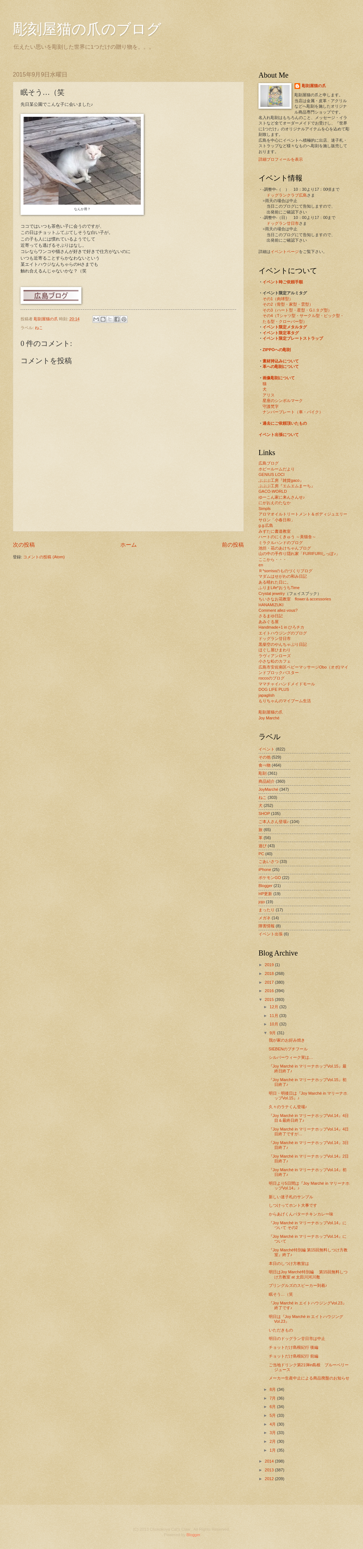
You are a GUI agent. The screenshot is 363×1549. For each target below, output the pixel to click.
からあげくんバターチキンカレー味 (301, 1214)
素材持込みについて (281, 361)
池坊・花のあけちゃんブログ (284, 548)
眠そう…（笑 (281, 1294)
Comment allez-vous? (278, 610)
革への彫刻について (281, 366)
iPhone (264, 869)
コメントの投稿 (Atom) (44, 557)
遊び (262, 846)
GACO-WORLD (272, 491)
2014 (270, 1461)
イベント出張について (278, 434)
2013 (270, 1470)
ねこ (39, 327)
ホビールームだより (276, 469)
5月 (273, 1415)
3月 (273, 1432)
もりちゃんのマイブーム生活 (284, 701)
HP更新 (265, 893)
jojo (261, 902)
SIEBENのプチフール (288, 1049)
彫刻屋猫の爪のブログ (87, 29)
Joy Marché (268, 718)
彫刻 (262, 773)
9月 (273, 1033)
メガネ (264, 918)
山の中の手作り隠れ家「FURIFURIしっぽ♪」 (299, 553)
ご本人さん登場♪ (273, 821)
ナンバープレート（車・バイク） (293, 412)
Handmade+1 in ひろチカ (281, 627)
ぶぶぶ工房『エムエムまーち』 (286, 486)
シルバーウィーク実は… (291, 1057)
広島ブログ (268, 463)
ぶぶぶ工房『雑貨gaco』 (281, 480)
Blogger (265, 885)
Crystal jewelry (271, 593)
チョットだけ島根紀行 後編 (293, 1347)
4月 (273, 1424)
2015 (270, 999)
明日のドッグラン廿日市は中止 (297, 1338)
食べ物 (264, 765)
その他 (264, 757)
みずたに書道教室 (274, 531)
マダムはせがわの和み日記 (282, 576)
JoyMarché (268, 789)
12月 (274, 1007)
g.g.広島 (265, 525)
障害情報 (266, 926)
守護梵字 (271, 406)
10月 (274, 1024)
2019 (270, 964)
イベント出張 (270, 934)
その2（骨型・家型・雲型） (288, 304)
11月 (274, 1015)
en (260, 565)
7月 (273, 1398)
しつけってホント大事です (293, 1205)
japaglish (266, 695)
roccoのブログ (271, 678)
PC (261, 854)
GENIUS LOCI (271, 474)
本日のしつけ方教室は (289, 1263)
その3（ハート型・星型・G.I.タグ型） (297, 310)
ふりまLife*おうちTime (279, 587)
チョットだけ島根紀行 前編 (293, 1356)
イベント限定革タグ (281, 333)
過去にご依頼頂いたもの (285, 423)
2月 (273, 1441)
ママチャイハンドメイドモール (286, 684)
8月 (273, 1389)
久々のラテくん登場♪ (288, 1107)
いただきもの (281, 1330)
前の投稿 (233, 544)
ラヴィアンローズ (274, 656)
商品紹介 (266, 781)
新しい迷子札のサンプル (291, 1197)
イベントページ (285, 251)
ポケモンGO (269, 877)
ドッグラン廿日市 (283, 223)
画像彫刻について (279, 378)
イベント (266, 749)
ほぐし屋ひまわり (274, 650)
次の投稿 (24, 544)
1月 (273, 1450)
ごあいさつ (268, 861)
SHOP (264, 813)
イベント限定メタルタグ (285, 327)
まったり (266, 910)
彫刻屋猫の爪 (46, 319)
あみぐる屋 (268, 621)
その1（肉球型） (278, 299)
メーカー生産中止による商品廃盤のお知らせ (309, 1378)
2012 (270, 1479)
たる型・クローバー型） (285, 321)
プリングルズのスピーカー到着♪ (298, 1285)
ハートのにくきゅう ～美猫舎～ (287, 537)
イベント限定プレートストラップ (293, 338)
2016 (270, 990)
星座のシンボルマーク (283, 400)
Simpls (264, 508)
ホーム (128, 544)
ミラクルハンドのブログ (280, 542)
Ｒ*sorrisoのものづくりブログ (285, 571)
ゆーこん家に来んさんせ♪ (281, 497)
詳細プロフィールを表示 (280, 159)
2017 (270, 982)
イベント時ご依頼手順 (283, 282)
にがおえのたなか (274, 502)
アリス (269, 395)
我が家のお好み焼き (287, 1040)
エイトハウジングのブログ (282, 633)
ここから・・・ (272, 559)
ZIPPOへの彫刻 (277, 349)
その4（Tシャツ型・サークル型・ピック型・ (303, 315)
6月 (273, 1406)
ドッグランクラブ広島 (287, 195)
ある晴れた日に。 (274, 582)
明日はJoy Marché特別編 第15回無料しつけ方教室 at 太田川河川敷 (308, 1274)
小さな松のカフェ (274, 661)
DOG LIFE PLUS (273, 689)
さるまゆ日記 (270, 616)
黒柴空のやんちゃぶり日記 (282, 644)
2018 (270, 973)
